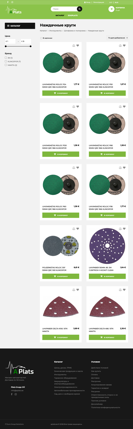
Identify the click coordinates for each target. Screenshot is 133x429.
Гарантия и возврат (100, 388)
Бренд (8, 53)
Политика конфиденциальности (105, 407)
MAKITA (12, 65)
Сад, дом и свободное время (67, 394)
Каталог (60, 15)
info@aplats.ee (17, 390)
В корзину (61, 93)
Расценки (95, 391)
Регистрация (98, 2)
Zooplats (73, 15)
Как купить (96, 371)
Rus (116, 2)
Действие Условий (99, 368)
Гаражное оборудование (65, 378)
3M (10, 58)
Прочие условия (98, 401)
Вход (87, 2)
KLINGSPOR (14, 61)
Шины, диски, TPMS (63, 368)
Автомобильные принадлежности (69, 390)
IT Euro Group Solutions (14, 424)
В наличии (47, 38)
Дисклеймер (97, 404)
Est (110, 2)
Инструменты (55, 31)
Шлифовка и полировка (74, 31)
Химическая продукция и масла (68, 371)
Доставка (95, 378)
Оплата (94, 375)
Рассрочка (95, 381)
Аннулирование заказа (101, 385)
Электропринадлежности (65, 387)
